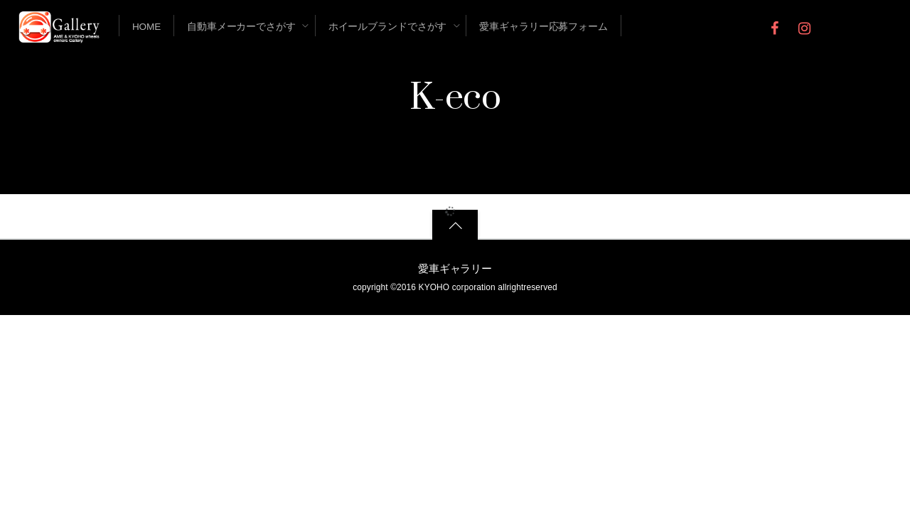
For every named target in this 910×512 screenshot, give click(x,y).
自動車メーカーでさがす (241, 26)
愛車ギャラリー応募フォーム (543, 26)
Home (146, 26)
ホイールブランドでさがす (387, 26)
